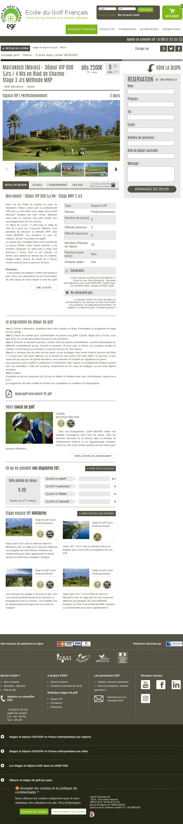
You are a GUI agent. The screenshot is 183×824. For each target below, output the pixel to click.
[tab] (16, 185)
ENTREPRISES (149, 29)
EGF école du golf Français (11, 18)
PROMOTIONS (171, 29)
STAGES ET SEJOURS (81, 29)
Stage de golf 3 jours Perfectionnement (45, 572)
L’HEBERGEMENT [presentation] (57, 185)
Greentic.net (104, 797)
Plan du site (10, 690)
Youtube (145, 684)
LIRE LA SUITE (43, 287)
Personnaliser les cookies (69, 811)
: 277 (113, 72)
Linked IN (176, 684)
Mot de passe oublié (128, 15)
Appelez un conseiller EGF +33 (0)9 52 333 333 (152, 39)
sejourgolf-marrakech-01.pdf (33, 394)
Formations (56, 703)
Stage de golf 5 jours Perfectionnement (45, 522)
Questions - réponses (15, 686)
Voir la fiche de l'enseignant (92, 456)
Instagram (145, 698)
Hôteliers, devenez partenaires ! (113, 682)
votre (172, 16)
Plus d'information (69, 802)
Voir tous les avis (100, 468)
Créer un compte (106, 15)
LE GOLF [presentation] (37, 185)
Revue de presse (59, 682)
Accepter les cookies (34, 811)
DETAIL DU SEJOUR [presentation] (16, 185)
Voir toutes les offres (96, 513)
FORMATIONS (127, 29)
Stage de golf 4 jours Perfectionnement (102, 572)
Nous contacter (11, 682)
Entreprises (56, 707)
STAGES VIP (107, 29)
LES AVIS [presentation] (77, 185)
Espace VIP (57, 699)
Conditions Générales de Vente (66, 686)
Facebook (160, 684)
